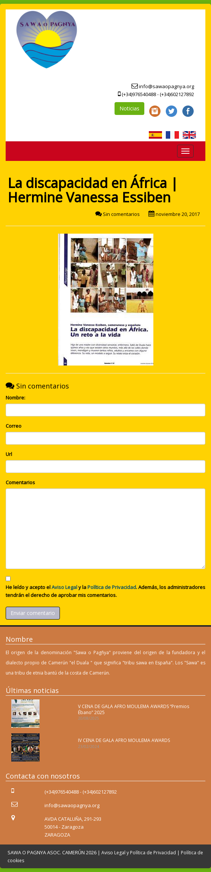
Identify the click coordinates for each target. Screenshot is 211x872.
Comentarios (20, 482)
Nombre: (15, 397)
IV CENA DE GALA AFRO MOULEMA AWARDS (124, 740)
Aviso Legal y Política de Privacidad (138, 852)
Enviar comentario (33, 613)
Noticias (129, 108)
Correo (13, 425)
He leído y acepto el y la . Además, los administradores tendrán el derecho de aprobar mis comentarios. (105, 591)
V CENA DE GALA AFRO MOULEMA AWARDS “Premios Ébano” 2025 (133, 709)
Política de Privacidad (111, 587)
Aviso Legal (64, 587)
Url (9, 454)
